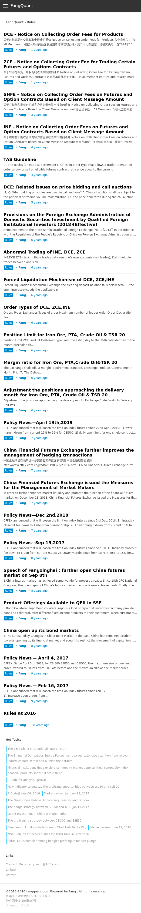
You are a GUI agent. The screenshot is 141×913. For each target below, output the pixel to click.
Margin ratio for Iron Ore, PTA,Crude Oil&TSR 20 (60, 362)
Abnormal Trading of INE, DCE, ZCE (44, 252)
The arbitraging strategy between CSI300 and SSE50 (44, 820)
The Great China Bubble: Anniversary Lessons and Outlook (48, 800)
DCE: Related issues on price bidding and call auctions (67, 187)
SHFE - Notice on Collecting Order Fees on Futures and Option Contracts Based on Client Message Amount (67, 97)
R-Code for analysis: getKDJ (27, 780)
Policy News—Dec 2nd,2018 (35, 515)
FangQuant (21, 5)
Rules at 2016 (19, 713)
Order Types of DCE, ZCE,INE (36, 307)
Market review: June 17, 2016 (110, 827)
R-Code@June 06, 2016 (24, 793)
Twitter (11, 875)
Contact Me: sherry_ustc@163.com (32, 864)
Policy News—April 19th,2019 (38, 422)
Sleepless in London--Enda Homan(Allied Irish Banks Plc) (47, 827)
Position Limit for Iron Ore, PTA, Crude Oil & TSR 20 (64, 334)
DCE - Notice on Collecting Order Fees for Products (63, 34)
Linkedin (12, 869)
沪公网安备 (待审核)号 (21, 900)
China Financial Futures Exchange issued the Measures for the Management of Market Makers (68, 485)
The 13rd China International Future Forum (37, 748)
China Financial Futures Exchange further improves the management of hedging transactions (68, 452)
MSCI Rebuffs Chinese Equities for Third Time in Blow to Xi (48, 834)
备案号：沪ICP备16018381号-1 (28, 896)
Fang (22, 49)
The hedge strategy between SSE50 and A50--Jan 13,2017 (48, 807)
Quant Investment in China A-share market (37, 813)
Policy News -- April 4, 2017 (35, 658)
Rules (8, 49)
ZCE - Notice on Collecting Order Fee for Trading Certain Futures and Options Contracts (69, 64)
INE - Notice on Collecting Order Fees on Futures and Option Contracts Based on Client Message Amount (65, 129)
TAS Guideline (19, 159)
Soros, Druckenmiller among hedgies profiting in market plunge (52, 841)
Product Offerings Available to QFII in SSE (52, 602)
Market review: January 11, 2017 (66, 793)
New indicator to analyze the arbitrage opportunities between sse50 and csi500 (63, 786)
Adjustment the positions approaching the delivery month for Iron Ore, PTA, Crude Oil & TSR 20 (63, 392)
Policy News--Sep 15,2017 (33, 542)
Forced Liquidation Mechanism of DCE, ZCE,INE (58, 279)
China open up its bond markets (41, 630)
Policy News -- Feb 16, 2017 (36, 685)
